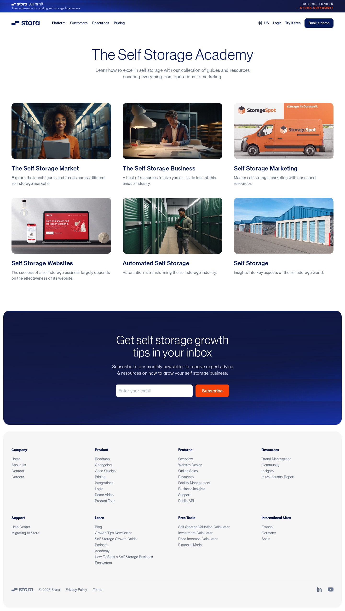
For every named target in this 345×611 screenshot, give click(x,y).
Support (184, 495)
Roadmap (102, 459)
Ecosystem (103, 563)
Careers (18, 477)
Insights (268, 471)
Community (270, 465)
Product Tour (105, 501)
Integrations (104, 483)
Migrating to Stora (25, 533)
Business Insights (191, 489)
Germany (269, 533)
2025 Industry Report (278, 477)
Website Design (190, 465)
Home (16, 459)
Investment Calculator (195, 533)
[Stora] (22, 589)
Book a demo (319, 23)
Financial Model (190, 545)
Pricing (119, 23)
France (267, 527)
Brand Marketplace (276, 459)
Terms (97, 590)
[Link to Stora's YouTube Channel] (331, 589)
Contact (18, 471)
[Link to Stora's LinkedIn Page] (319, 589)
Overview (185, 459)
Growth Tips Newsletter (113, 533)
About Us (19, 465)
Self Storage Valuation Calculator (204, 527)
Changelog (103, 465)
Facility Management (194, 483)
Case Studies (105, 471)
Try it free (293, 23)
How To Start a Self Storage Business (124, 557)
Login (277, 23)
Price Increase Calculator (198, 539)
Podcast (101, 545)
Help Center (21, 527)
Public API (186, 501)
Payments (186, 477)
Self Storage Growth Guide (116, 539)
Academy (102, 551)
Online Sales (188, 471)
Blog (98, 527)
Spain (266, 539)
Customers (78, 23)
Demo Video (104, 495)
